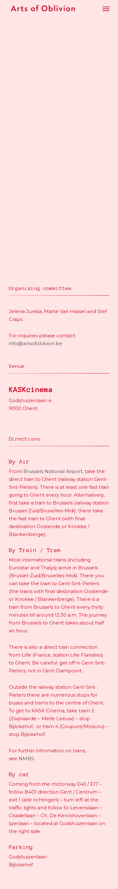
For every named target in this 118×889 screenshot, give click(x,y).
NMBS (26, 758)
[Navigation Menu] (106, 8)
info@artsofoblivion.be (35, 343)
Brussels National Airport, (53, 471)
